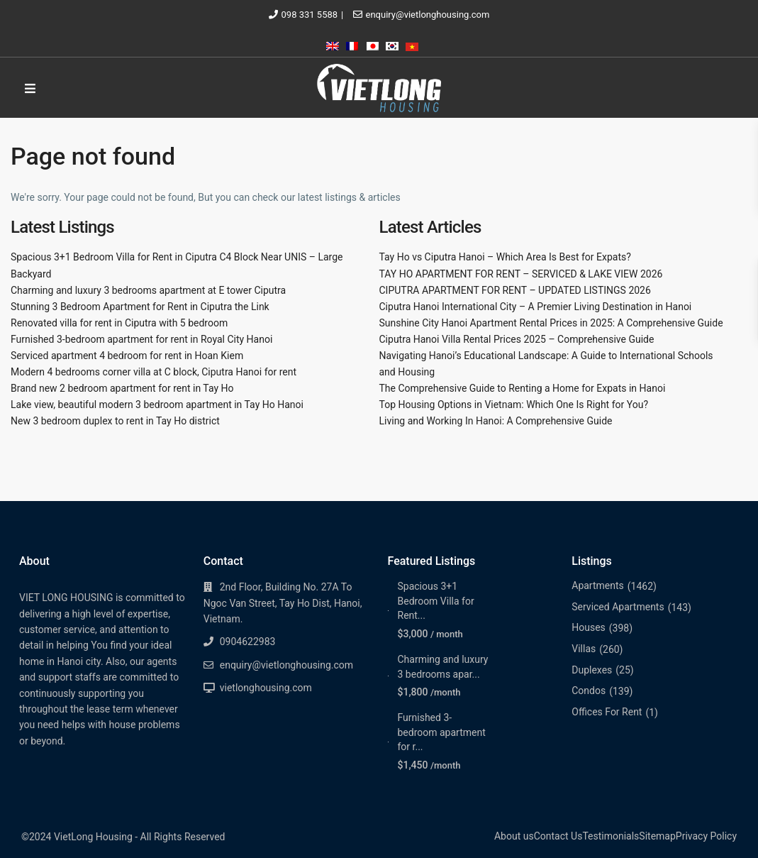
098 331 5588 (310, 14)
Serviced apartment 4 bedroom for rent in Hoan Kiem (127, 355)
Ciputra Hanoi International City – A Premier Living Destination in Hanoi (535, 306)
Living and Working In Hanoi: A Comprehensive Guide (496, 421)
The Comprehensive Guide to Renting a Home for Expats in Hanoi (522, 388)
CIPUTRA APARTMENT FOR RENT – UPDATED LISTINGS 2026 (515, 290)
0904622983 (248, 641)
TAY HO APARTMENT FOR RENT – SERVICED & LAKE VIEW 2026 (521, 274)
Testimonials (610, 836)
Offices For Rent (607, 711)
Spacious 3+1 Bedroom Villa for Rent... (436, 601)
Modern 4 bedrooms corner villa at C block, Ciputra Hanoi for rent (153, 372)
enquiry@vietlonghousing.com (428, 14)
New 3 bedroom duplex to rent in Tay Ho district (115, 421)
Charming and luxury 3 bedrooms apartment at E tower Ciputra (148, 290)
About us (514, 836)
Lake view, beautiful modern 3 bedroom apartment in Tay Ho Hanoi (157, 404)
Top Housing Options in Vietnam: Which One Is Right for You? (514, 404)
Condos (589, 690)
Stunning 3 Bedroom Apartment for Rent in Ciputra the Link (140, 306)
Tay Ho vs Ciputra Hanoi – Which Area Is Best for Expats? (505, 257)
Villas (584, 648)
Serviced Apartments (618, 606)
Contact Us (558, 836)
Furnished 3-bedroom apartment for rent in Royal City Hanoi (141, 339)
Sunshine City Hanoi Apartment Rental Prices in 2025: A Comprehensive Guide (551, 323)
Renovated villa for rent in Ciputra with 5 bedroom (119, 323)
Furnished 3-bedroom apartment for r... (442, 732)
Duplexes (592, 670)
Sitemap (657, 836)
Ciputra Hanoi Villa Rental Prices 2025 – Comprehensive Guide (516, 339)
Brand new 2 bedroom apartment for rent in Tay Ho (122, 388)
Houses (589, 627)
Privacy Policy (706, 836)
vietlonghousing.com (266, 687)
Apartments (598, 585)
